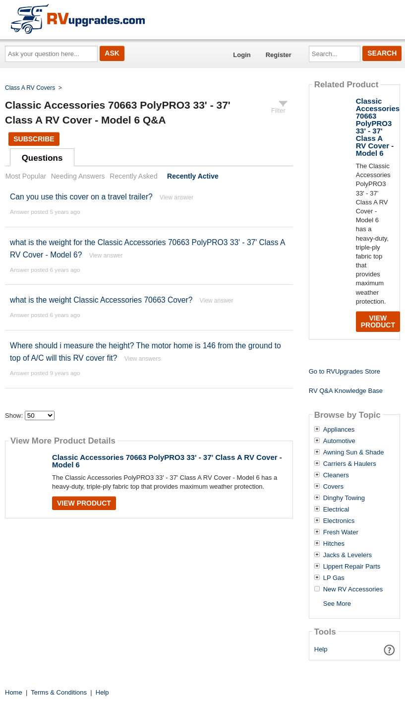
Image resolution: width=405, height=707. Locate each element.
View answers (142, 358)
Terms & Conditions (59, 692)
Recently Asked (133, 176)
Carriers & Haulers (349, 463)
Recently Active (193, 176)
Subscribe (33, 139)
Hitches (334, 543)
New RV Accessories (353, 589)
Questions (42, 158)
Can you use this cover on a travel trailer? (81, 197)
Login (241, 55)
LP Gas (334, 578)
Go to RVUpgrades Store (344, 371)
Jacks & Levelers (347, 555)
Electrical (336, 509)
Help (321, 649)
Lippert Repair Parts (352, 566)
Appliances (339, 429)
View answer (176, 197)
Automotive (339, 441)
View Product (84, 503)
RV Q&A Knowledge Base (346, 390)
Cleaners (336, 475)
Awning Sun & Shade (353, 452)
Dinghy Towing (344, 498)
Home (13, 692)
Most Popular (25, 176)
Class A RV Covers (30, 87)
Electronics (339, 520)
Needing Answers (78, 176)
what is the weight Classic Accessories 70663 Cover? (101, 300)
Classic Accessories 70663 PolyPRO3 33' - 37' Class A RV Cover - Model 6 (167, 461)
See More (337, 603)
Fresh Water (340, 532)
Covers (333, 486)
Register (278, 55)
